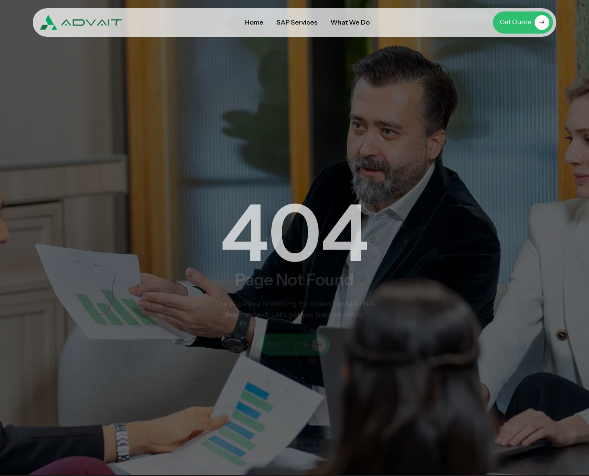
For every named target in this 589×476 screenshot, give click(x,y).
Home (254, 22)
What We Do (350, 22)
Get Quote (524, 22)
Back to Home (296, 346)
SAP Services (297, 22)
